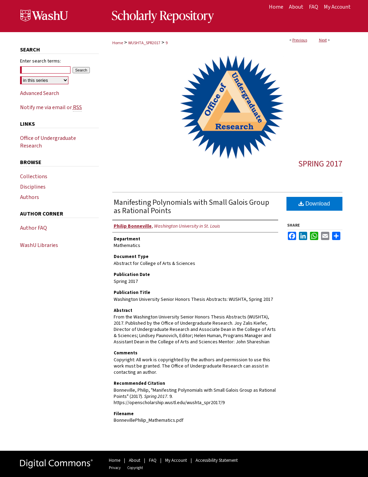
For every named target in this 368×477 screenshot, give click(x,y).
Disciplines (33, 187)
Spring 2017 (320, 164)
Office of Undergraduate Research (48, 142)
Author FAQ (33, 228)
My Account (176, 460)
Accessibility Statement (217, 460)
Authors (29, 197)
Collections (33, 176)
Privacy (115, 467)
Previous (299, 40)
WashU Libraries (39, 245)
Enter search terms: (40, 61)
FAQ (153, 460)
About (134, 460)
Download (314, 204)
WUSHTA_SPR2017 (144, 43)
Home (117, 43)
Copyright (135, 467)
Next (323, 40)
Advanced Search (39, 93)
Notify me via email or (51, 107)
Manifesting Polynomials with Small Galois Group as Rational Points (191, 206)
